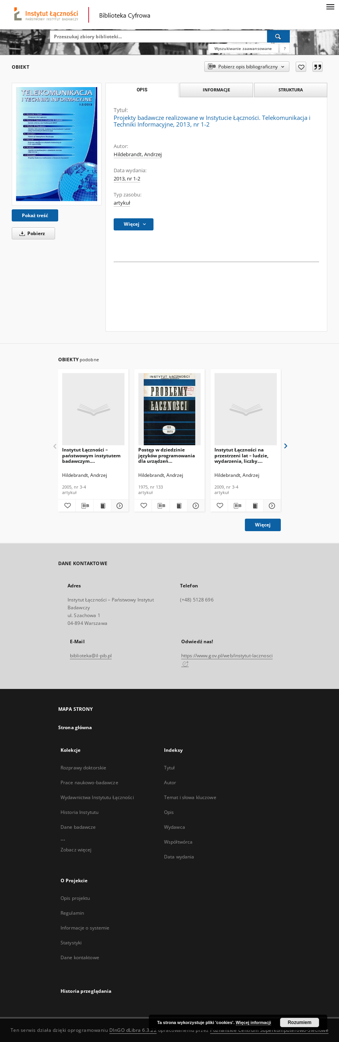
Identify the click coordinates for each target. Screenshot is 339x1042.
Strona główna (75, 727)
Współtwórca (178, 842)
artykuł (122, 203)
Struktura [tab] (290, 90)
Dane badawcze (78, 827)
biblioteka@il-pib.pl (91, 655)
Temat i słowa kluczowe (190, 797)
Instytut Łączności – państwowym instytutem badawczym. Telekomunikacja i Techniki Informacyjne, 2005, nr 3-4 (91, 455)
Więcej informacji (253, 1022)
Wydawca (174, 827)
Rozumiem (300, 1022)
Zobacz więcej (76, 849)
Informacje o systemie (85, 927)
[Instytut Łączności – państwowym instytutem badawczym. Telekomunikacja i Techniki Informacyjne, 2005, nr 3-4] (93, 409)
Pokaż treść (35, 215)
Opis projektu (75, 898)
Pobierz (31, 233)
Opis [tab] (142, 90)
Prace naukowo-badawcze (89, 782)
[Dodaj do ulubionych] (301, 67)
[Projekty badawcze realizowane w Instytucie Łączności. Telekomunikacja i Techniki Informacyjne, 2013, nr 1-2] (56, 144)
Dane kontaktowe (80, 957)
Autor (170, 782)
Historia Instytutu (79, 812)
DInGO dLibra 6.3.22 (133, 1030)
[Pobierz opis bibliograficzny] (84, 506)
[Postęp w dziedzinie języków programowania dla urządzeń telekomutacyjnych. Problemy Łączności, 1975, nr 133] (169, 409)
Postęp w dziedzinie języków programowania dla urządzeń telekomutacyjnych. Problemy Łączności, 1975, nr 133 (168, 455)
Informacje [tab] (216, 90)
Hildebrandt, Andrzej (138, 154)
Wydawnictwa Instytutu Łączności (97, 797)
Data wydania (179, 856)
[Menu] (330, 6)
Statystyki (71, 942)
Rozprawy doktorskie (83, 767)
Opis (169, 812)
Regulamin (72, 913)
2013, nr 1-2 (127, 178)
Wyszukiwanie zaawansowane (243, 48)
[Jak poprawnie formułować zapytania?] (285, 48)
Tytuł (169, 767)
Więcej (263, 524)
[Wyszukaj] (278, 36)
